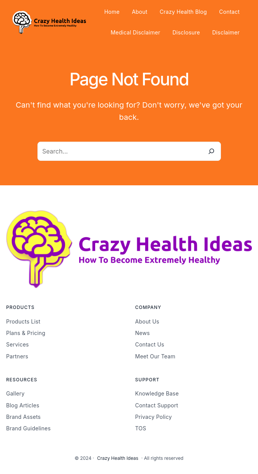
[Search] (211, 151)
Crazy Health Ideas (117, 458)
